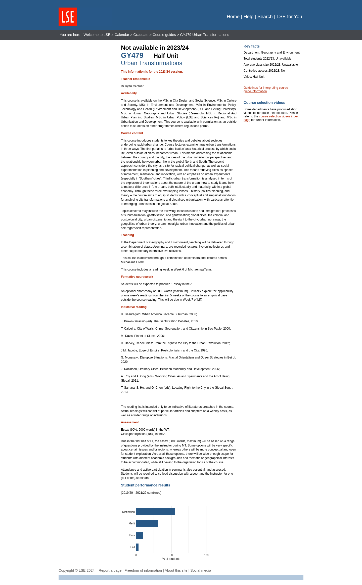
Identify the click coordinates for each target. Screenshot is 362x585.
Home (233, 16)
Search (265, 16)
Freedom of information (143, 570)
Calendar (122, 35)
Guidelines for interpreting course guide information (266, 89)
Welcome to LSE (96, 35)
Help (248, 16)
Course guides (164, 35)
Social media (200, 570)
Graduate (141, 35)
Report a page (110, 570)
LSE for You (289, 16)
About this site (176, 570)
